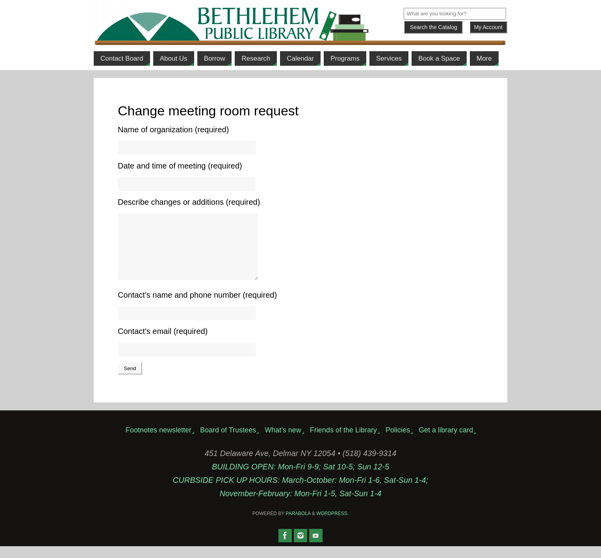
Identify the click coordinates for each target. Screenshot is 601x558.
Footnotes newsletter (158, 442)
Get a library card (446, 442)
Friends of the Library (343, 442)
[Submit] (433, 27)
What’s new (283, 442)
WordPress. (332, 525)
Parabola (298, 525)
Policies (398, 442)
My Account (488, 27)
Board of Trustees (228, 442)
